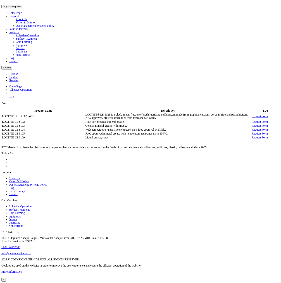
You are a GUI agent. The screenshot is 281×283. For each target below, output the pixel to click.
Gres (11, 96)
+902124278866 (10, 247)
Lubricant (21, 51)
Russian (13, 80)
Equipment (22, 45)
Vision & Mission (26, 22)
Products (14, 32)
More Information (11, 271)
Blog (11, 57)
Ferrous (20, 48)
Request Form (260, 116)
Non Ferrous (23, 54)
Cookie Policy (17, 191)
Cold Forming (24, 41)
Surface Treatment (26, 38)
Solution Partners (18, 28)
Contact (13, 61)
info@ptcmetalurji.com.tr (16, 253)
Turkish (13, 73)
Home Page (15, 12)
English (7, 67)
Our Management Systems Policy (35, 25)
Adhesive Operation (27, 35)
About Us (21, 19)
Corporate (14, 16)
